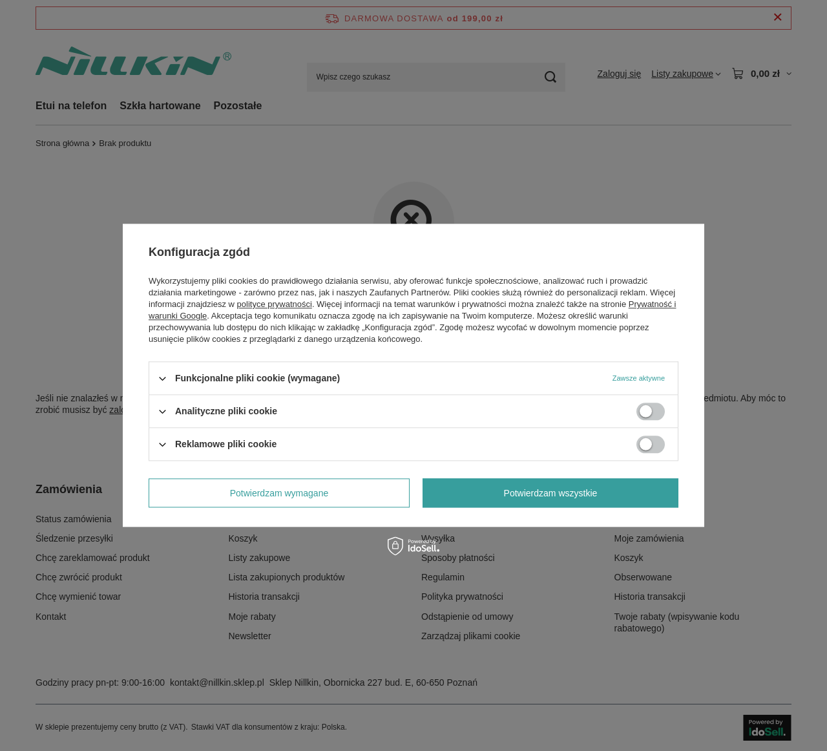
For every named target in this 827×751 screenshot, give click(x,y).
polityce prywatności (274, 304)
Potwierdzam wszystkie (551, 493)
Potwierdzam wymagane (279, 493)
